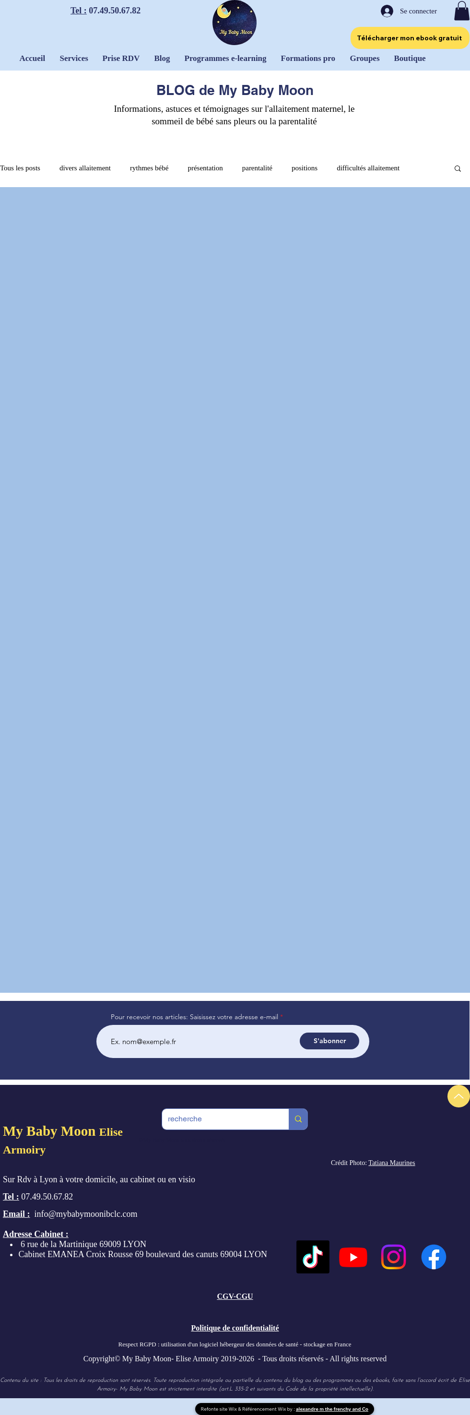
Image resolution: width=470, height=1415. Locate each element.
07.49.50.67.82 (114, 10)
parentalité (257, 168)
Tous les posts (20, 168)
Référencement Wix (264, 1409)
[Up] (458, 1096)
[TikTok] (312, 1256)
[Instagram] (393, 1256)
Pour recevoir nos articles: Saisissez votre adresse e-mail (194, 1016)
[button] (462, 11)
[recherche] (218, 1119)
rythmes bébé (149, 168)
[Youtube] (353, 1256)
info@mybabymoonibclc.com (86, 1214)
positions (304, 168)
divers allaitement (85, 168)
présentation (205, 168)
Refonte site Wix (219, 1409)
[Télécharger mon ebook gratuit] (410, 38)
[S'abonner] (329, 1041)
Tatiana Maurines (391, 1162)
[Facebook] (433, 1256)
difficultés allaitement (368, 168)
